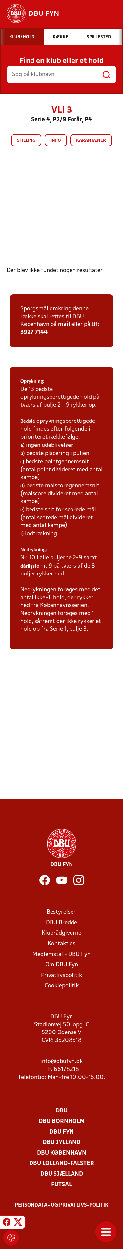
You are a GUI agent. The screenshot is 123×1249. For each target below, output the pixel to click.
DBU (62, 1111)
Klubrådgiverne (61, 933)
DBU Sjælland (61, 1174)
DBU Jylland (61, 1142)
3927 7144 (34, 332)
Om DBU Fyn (61, 965)
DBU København (61, 1153)
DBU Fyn (62, 1132)
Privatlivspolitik (61, 975)
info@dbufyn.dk (61, 1061)
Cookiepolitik (62, 986)
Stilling (26, 141)
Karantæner (91, 141)
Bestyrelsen (62, 912)
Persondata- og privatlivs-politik (62, 1205)
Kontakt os (61, 944)
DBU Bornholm (62, 1121)
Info (56, 141)
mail (64, 324)
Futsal (61, 1184)
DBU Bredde (61, 923)
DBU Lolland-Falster (61, 1163)
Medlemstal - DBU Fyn (61, 954)
